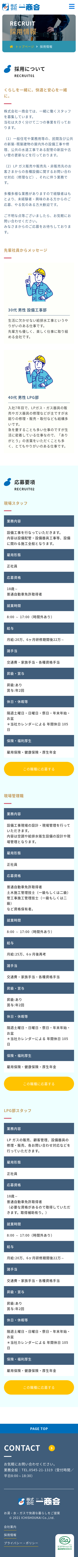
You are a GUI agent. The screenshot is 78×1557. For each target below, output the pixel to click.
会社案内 (10, 1527)
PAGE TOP (39, 1428)
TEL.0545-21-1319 (37, 1469)
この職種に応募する (39, 768)
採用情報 (10, 1535)
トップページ (22, 46)
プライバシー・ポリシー (21, 1543)
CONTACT (29, 1447)
